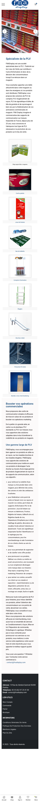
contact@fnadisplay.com (16, 662)
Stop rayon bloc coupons (20, 164)
